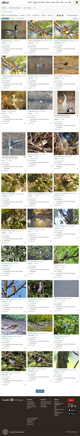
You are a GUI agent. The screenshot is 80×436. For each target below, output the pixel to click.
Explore (35, 2)
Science (47, 2)
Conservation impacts (46, 403)
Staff (55, 406)
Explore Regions (31, 403)
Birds (4, 8)
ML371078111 (31, 273)
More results (40, 391)
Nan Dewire (59, 80)
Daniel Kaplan (7, 45)
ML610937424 (5, 88)
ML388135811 (5, 206)
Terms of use (30, 424)
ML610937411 (31, 88)
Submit (30, 2)
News (57, 2)
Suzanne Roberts (34, 158)
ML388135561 (31, 241)
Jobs (55, 407)
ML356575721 (5, 348)
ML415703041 (57, 129)
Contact (56, 415)
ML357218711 (31, 311)
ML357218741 (5, 311)
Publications (43, 405)
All (35, 8)
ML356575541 (5, 384)
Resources (56, 401)
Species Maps (30, 401)
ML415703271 (57, 88)
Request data (44, 406)
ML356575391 (57, 382)
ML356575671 (31, 345)
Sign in (66, 2)
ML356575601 (57, 348)
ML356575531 (31, 380)
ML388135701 (5, 242)
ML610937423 (57, 52)
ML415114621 (31, 166)
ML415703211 (5, 123)
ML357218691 (57, 310)
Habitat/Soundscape (14, 8)
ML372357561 (5, 275)
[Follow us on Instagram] (75, 406)
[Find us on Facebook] (69, 406)
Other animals (27, 8)
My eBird (41, 2)
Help (61, 2)
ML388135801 (31, 206)
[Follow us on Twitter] (72, 406)
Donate (71, 400)
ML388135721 (57, 205)
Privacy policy (30, 422)
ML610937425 (31, 52)
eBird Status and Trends (46, 401)
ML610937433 (5, 52)
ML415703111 (31, 123)
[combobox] (21, 11)
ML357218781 (57, 277)
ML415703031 (5, 170)
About (53, 2)
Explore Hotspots (31, 405)
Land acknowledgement (32, 418)
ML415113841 (57, 168)
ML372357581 (57, 238)
